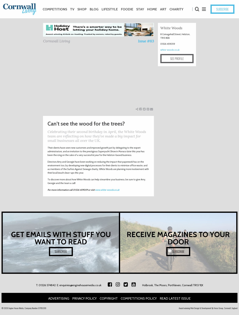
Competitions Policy (139, 298)
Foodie (127, 9)
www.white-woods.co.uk (107, 190)
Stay (140, 9)
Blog (94, 9)
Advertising (58, 298)
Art (163, 9)
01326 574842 (47, 285)
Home (152, 9)
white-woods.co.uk (170, 50)
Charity (176, 9)
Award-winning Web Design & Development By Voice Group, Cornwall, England (208, 308)
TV (72, 9)
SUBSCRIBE (222, 9)
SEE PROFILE (177, 58)
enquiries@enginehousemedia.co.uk (80, 285)
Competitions (55, 9)
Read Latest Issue (175, 298)
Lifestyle (110, 9)
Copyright (109, 298)
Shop (82, 9)
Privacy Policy (84, 298)
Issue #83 (146, 41)
